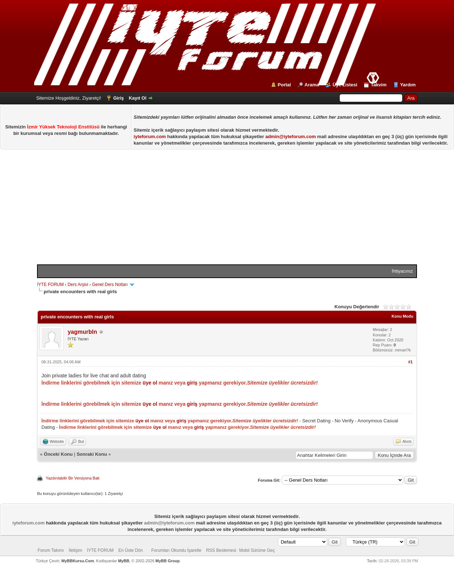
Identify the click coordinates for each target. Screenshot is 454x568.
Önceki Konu (58, 454)
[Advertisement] (227, 210)
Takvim (378, 84)
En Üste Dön (130, 550)
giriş (192, 383)
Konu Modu (402, 316)
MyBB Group (168, 561)
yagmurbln (82, 332)
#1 (410, 362)
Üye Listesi (345, 84)
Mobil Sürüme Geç (257, 550)
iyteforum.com (150, 136)
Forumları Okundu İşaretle (176, 550)
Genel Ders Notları (110, 284)
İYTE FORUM (50, 284)
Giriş (118, 98)
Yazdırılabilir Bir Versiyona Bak (73, 478)
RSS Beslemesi (221, 550)
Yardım (408, 84)
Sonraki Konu (92, 454)
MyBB (123, 561)
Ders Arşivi (78, 284)
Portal (284, 84)
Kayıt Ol (137, 98)
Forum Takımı (51, 550)
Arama (311, 84)
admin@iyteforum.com (290, 136)
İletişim (75, 550)
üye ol (150, 383)
